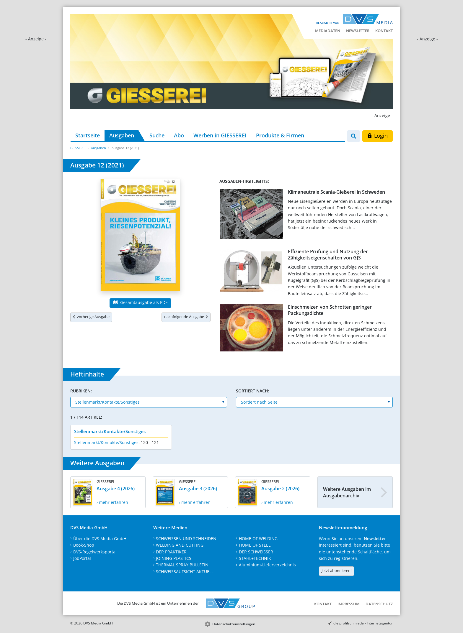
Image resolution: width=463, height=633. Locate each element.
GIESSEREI (77, 148)
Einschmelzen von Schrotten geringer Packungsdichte (330, 310)
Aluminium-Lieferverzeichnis (267, 565)
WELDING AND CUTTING (179, 545)
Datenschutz (379, 603)
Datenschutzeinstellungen (233, 624)
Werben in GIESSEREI (220, 135)
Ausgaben (121, 135)
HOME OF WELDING (258, 538)
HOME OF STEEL (254, 545)
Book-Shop (83, 545)
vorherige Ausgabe (91, 316)
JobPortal (82, 558)
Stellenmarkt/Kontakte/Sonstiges (110, 431)
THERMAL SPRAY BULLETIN (182, 565)
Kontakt (384, 30)
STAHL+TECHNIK (255, 558)
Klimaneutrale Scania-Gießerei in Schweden (336, 192)
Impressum (349, 603)
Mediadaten (327, 30)
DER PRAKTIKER (171, 552)
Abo (179, 135)
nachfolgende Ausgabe (186, 316)
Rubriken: (81, 391)
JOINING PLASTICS (173, 558)
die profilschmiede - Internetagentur (363, 623)
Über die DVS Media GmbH (99, 538)
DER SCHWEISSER (256, 552)
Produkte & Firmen (280, 135)
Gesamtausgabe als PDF (140, 302)
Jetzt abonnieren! (336, 570)
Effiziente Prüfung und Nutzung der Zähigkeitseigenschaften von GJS (328, 254)
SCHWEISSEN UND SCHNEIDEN (186, 538)
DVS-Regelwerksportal (95, 552)
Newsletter (357, 30)
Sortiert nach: (252, 391)
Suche (156, 135)
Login (377, 135)
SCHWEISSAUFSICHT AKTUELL (184, 571)
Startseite (87, 135)
